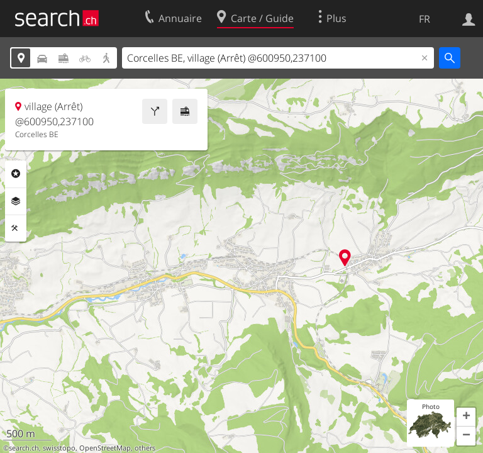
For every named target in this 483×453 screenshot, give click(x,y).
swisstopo (59, 448)
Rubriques (15, 173)
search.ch (24, 448)
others (145, 448)
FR (424, 19)
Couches (15, 201)
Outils (15, 228)
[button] (466, 417)
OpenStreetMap (105, 448)
